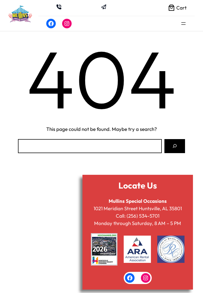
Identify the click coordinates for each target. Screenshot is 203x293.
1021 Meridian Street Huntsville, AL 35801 (138, 208)
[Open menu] (183, 23)
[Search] (174, 146)
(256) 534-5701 (143, 216)
